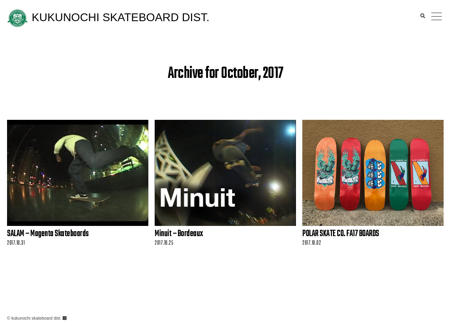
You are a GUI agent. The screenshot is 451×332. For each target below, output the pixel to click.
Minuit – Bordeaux (179, 234)
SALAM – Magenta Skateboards (48, 234)
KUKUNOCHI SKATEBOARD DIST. (120, 17)
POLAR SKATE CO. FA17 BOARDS (340, 234)
